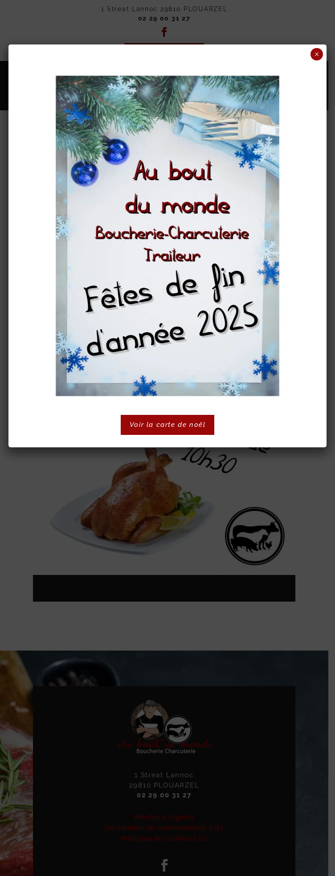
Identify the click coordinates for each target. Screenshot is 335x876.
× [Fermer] (317, 54)
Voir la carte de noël (168, 425)
